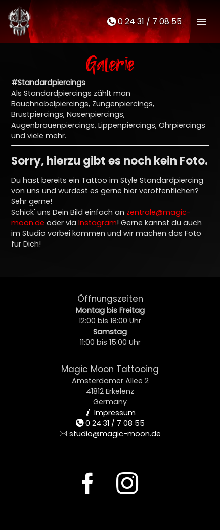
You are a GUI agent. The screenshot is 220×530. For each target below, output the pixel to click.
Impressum (110, 412)
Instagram (97, 223)
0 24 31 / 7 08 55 (144, 21)
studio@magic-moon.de (110, 434)
